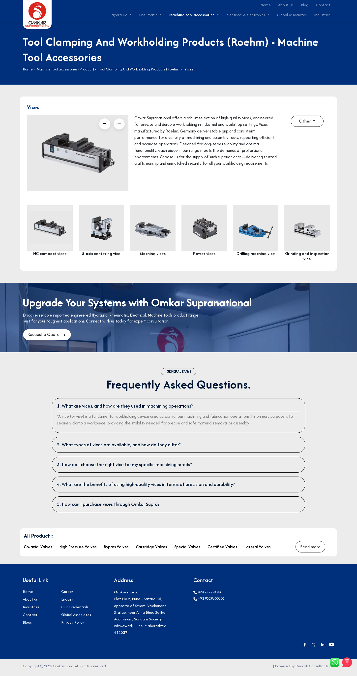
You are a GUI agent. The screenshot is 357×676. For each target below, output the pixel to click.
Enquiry (67, 602)
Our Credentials (74, 610)
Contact (323, 5)
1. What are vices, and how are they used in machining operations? (125, 407)
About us (30, 602)
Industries (322, 15)
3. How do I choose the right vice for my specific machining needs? (124, 466)
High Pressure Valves (78, 549)
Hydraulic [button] (120, 15)
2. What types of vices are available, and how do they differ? (119, 446)
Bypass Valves (116, 549)
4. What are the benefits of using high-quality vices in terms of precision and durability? (146, 486)
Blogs (27, 625)
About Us (286, 5)
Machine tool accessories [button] (192, 15)
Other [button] (305, 121)
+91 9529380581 (209, 601)
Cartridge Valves (151, 549)
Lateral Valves (257, 549)
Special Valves (187, 549)
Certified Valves (222, 549)
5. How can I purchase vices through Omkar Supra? (108, 505)
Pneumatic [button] (148, 15)
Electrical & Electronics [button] (246, 15)
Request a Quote (48, 335)
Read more (310, 549)
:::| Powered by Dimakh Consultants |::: (301, 669)
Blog (304, 5)
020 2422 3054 (207, 595)
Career (67, 595)
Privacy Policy (72, 625)
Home (266, 5)
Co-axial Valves (38, 549)
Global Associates (292, 15)
